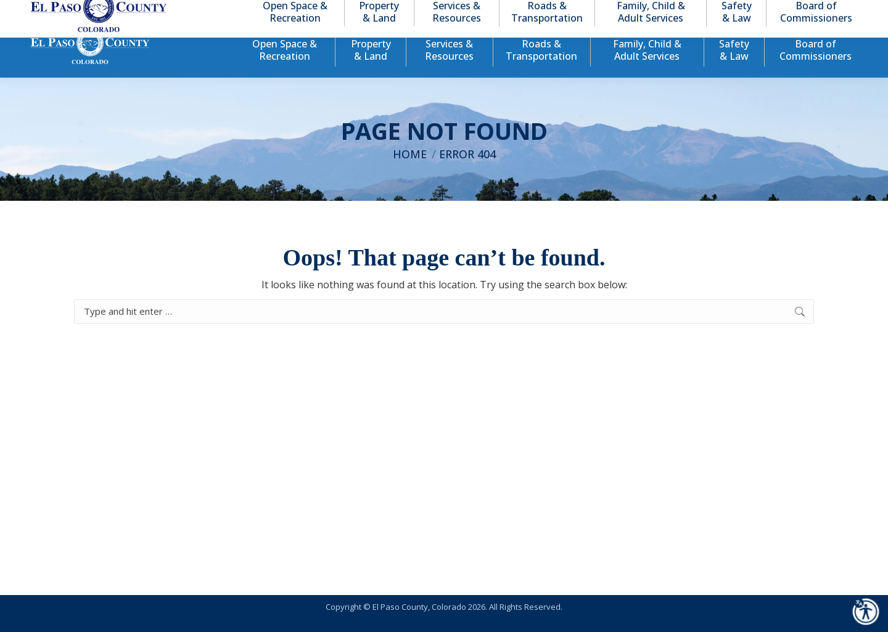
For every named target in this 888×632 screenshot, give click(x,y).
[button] (797, 11)
